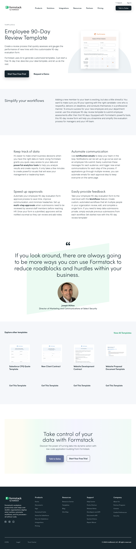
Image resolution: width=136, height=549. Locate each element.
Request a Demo (41, 73)
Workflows (95, 199)
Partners (89, 8)
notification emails (85, 156)
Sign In (129, 3)
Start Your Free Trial (17, 73)
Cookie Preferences (120, 512)
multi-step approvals (24, 205)
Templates (10, 25)
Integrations (64, 8)
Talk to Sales (123, 8)
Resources (77, 8)
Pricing (100, 8)
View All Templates (122, 332)
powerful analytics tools (26, 165)
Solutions (50, 8)
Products (38, 8)
